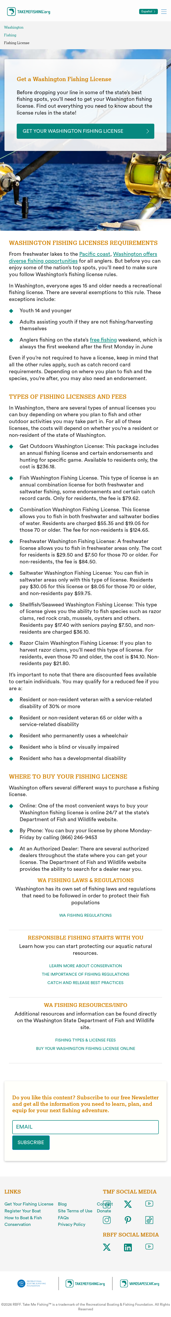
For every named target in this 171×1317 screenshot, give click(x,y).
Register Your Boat (22, 1211)
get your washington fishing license (78, 131)
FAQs (63, 1217)
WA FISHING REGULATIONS (85, 916)
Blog (62, 1204)
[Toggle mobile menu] (164, 11)
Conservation (17, 1224)
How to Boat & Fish (23, 1217)
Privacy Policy (71, 1224)
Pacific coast (94, 255)
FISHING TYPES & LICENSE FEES (85, 1041)
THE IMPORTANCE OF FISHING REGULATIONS (85, 975)
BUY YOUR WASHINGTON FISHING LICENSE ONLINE (85, 1049)
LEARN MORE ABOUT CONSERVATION (85, 967)
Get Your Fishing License (28, 1204)
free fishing (103, 340)
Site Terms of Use (75, 1211)
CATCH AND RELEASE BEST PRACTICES (85, 983)
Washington (13, 27)
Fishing (10, 35)
